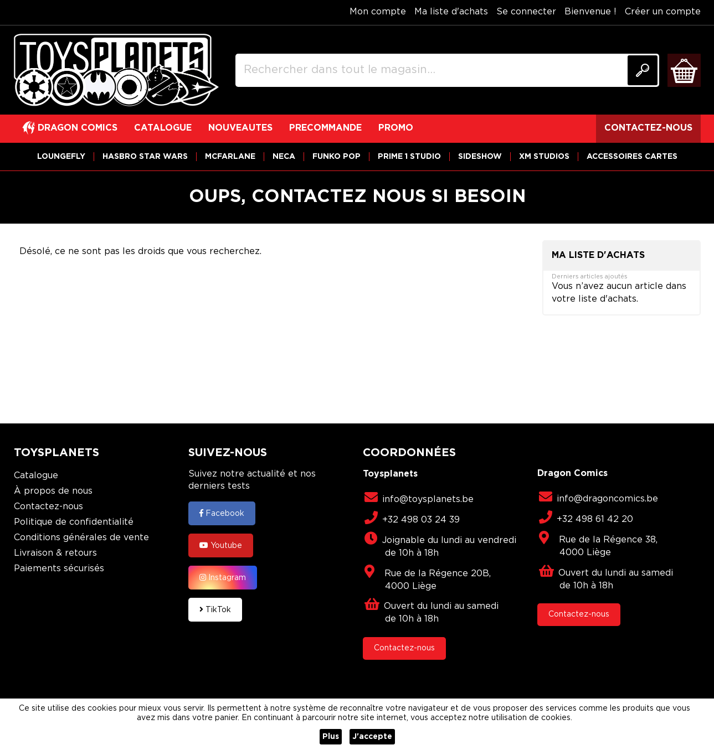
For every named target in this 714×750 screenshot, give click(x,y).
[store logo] (116, 70)
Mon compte (378, 12)
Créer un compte (663, 12)
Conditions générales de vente (81, 538)
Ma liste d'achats (451, 12)
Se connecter (526, 12)
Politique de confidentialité (73, 522)
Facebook (221, 513)
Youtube (220, 545)
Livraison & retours (55, 553)
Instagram (222, 577)
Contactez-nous (48, 507)
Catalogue (36, 476)
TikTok (215, 609)
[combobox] (447, 70)
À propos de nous (53, 491)
